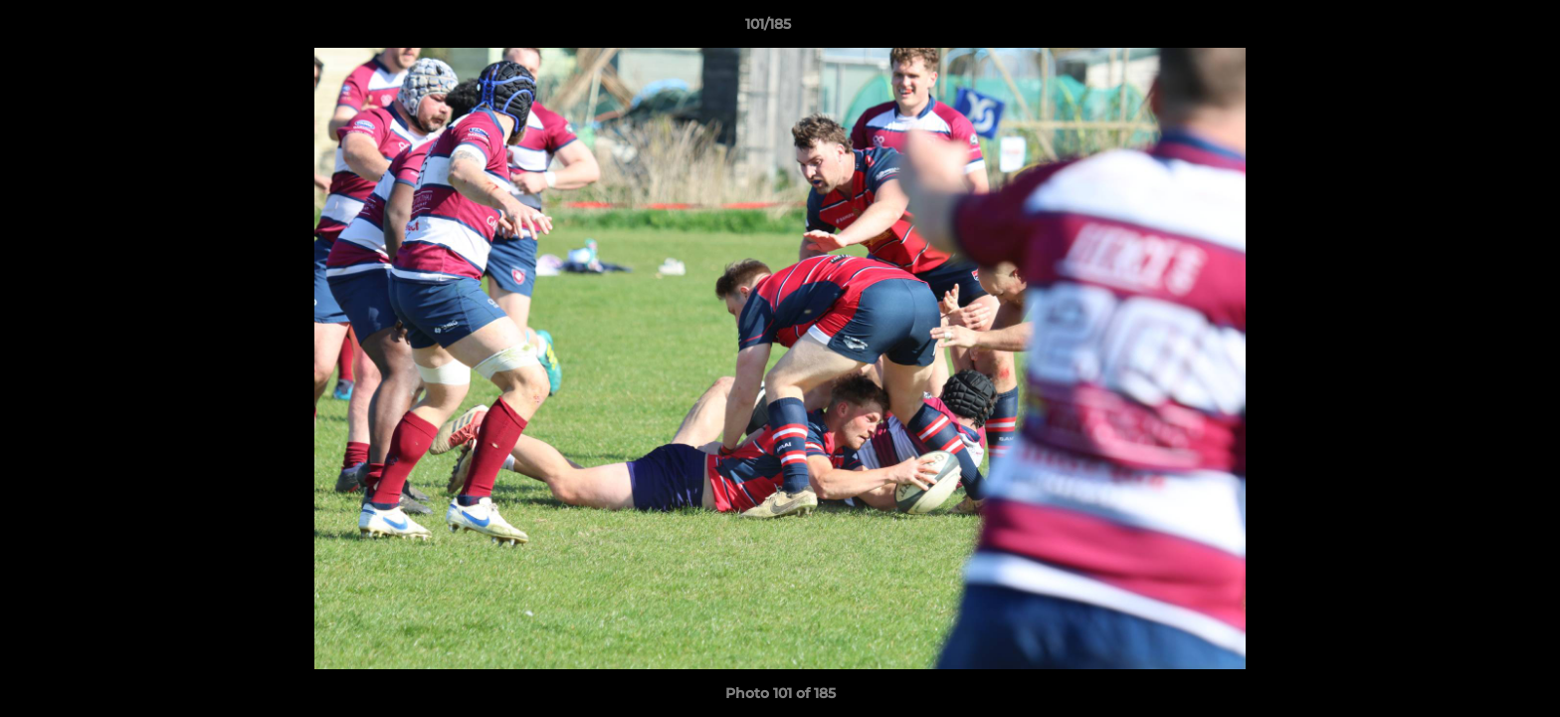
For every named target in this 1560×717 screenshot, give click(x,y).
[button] (1476, 29)
